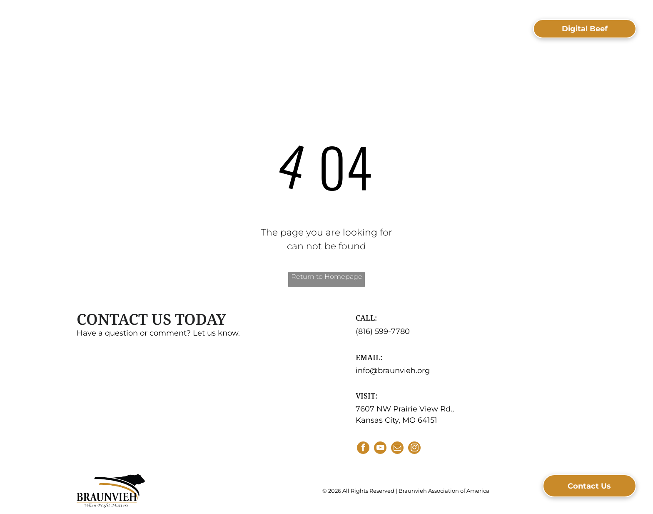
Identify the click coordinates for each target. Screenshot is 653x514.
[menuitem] (170, 25)
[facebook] (363, 448)
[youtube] (380, 448)
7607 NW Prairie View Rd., (405, 409)
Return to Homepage (326, 277)
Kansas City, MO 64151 (396, 420)
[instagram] (414, 448)
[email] (397, 448)
